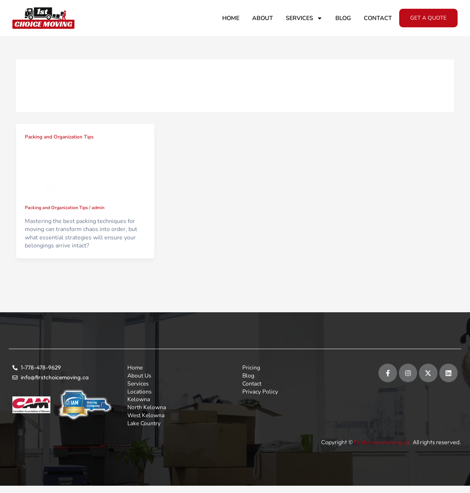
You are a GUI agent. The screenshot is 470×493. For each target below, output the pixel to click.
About (262, 18)
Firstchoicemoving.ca (382, 442)
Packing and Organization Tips (60, 136)
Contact (378, 18)
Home (230, 18)
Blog (343, 18)
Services (304, 18)
